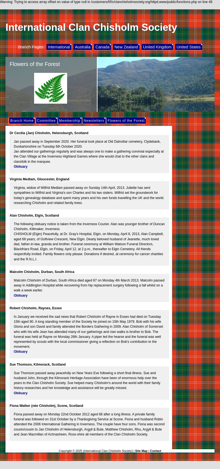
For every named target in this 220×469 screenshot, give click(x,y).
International (59, 47)
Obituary (21, 167)
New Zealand (126, 47)
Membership (69, 121)
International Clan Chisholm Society (91, 27)
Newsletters (94, 121)
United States (189, 47)
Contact (155, 451)
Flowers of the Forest (126, 121)
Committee (46, 121)
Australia (82, 47)
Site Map (141, 451)
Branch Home (22, 121)
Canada (102, 47)
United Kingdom (157, 47)
